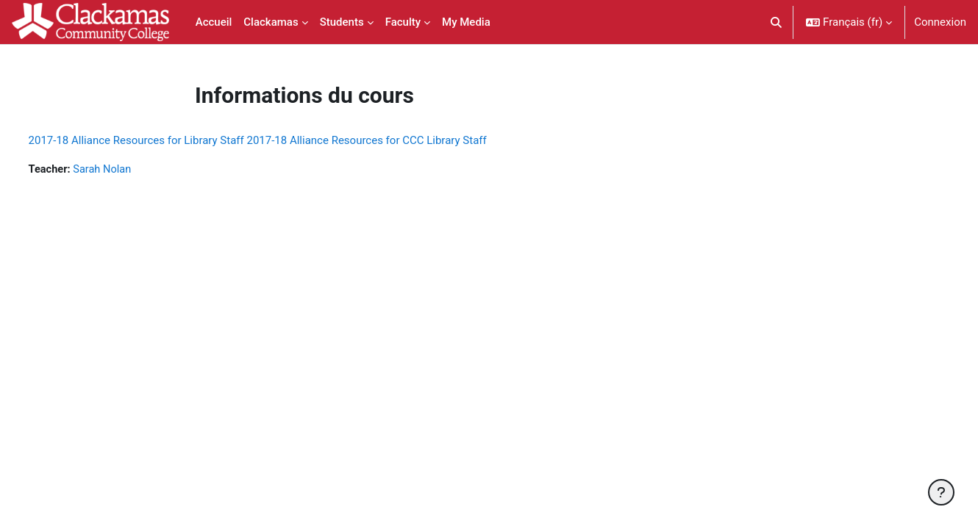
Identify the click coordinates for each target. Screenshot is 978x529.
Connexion (940, 22)
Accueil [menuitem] (214, 22)
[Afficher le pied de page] (941, 492)
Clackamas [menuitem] (270, 22)
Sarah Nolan (132, 169)
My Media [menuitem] (466, 22)
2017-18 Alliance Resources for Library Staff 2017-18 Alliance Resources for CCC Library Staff (285, 140)
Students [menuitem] (342, 22)
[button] (776, 22)
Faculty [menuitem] (403, 22)
